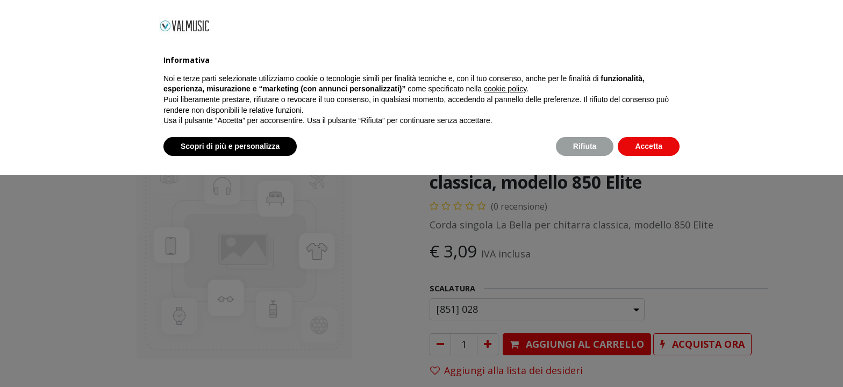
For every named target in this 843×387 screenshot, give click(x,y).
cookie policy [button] (505, 300)
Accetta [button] (648, 357)
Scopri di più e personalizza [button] (230, 357)
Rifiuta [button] (585, 357)
